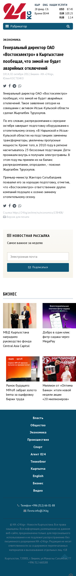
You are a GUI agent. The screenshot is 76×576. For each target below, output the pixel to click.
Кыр (37, 5)
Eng (45, 5)
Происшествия (38, 439)
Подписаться (38, 267)
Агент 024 (38, 454)
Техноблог (38, 461)
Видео (38, 490)
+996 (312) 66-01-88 (43, 505)
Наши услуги (58, 5)
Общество (38, 425)
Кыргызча (38, 468)
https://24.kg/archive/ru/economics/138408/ (38, 212)
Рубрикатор (16, 26)
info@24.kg (41, 511)
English (38, 476)
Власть (38, 418)
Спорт (38, 447)
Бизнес (38, 483)
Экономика (38, 432)
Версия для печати (16, 217)
